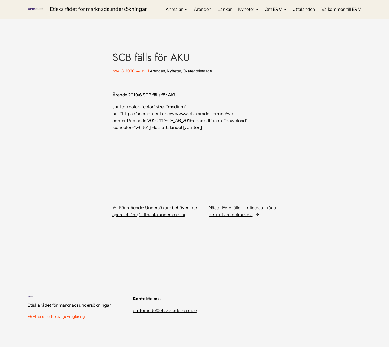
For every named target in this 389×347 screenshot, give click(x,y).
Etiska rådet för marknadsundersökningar (98, 9)
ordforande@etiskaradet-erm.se (165, 310)
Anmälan (174, 9)
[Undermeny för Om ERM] (284, 9)
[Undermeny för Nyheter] (257, 9)
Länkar (225, 9)
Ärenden (202, 9)
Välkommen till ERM (341, 9)
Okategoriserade (197, 71)
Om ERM (273, 9)
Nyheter (246, 9)
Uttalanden (303, 9)
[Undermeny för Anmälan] (186, 9)
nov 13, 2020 (123, 71)
